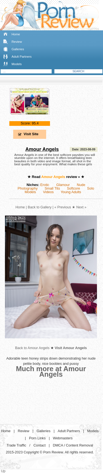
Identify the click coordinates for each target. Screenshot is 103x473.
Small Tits (52, 188)
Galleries (18, 49)
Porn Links (37, 438)
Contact (40, 445)
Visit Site (31, 134)
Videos (48, 192)
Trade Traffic (16, 445)
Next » (81, 207)
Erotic (44, 185)
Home (16, 34)
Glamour (63, 185)
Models (17, 64)
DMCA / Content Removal (73, 445)
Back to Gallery (40, 207)
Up (3, 471)
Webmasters (63, 438)
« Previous (62, 207)
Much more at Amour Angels (51, 371)
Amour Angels (42, 149)
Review (17, 41)
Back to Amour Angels (32, 348)
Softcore (73, 188)
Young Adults (71, 192)
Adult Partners (22, 56)
